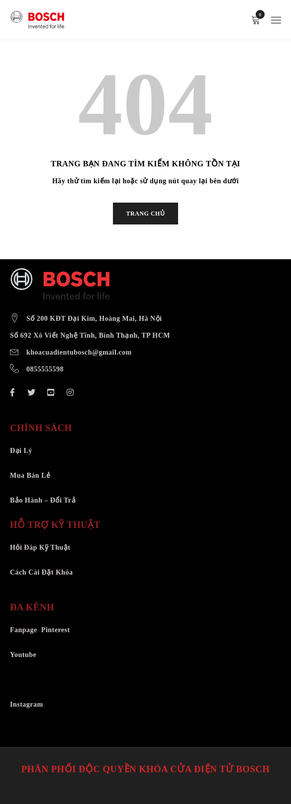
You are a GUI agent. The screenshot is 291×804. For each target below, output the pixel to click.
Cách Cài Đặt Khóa (41, 572)
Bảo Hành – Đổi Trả (43, 500)
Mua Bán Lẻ (30, 475)
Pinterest (55, 630)
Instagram (26, 704)
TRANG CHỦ (145, 213)
